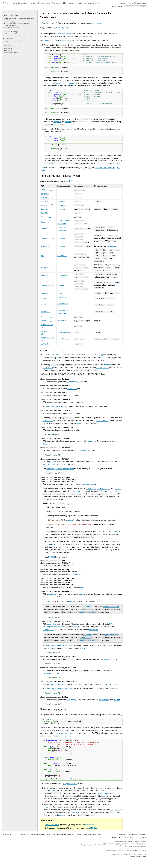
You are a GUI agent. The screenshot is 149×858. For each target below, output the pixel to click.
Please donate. (142, 850)
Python (7, 3)
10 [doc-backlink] (56, 354)
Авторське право (118, 841)
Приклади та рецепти (12, 27)
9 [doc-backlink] (53, 354)
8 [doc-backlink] (52, 354)
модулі (138, 3)
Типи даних (56, 3)
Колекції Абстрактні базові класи (16, 22)
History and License (129, 847)
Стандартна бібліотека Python (40, 3)
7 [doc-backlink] (50, 354)
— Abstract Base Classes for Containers (81, 3)
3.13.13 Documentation (20, 3)
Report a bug (8, 48)
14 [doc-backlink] (65, 354)
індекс (144, 3)
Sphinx (141, 856)
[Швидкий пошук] (132, 6)
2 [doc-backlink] (44, 354)
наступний (131, 3)
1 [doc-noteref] (51, 190)
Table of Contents (10, 15)
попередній (122, 3)
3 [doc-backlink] (45, 354)
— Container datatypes (15, 34)
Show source (8, 50)
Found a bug (142, 854)
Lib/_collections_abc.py (60, 28)
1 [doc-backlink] (42, 354)
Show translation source (11, 52)
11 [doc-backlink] (58, 354)
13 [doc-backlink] (62, 354)
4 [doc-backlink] (46, 354)
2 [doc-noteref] (52, 197)
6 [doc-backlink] (49, 354)
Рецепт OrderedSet (52, 825)
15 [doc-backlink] (67, 354)
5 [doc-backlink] (48, 354)
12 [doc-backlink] (60, 354)
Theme (117, 6)
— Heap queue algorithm (14, 41)
